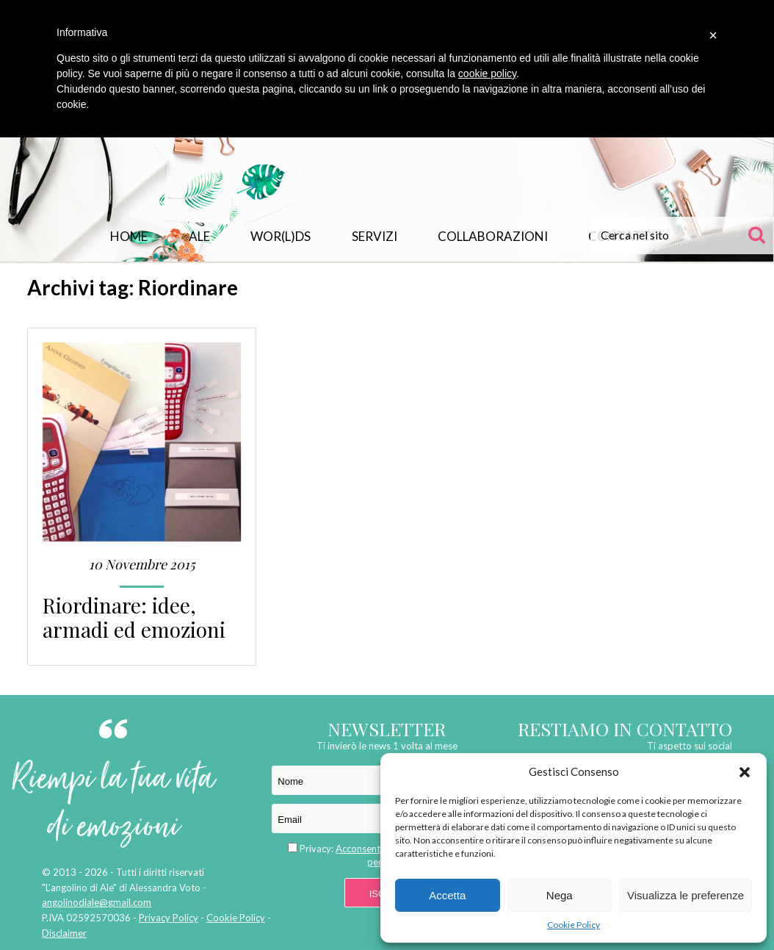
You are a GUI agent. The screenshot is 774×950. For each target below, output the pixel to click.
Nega (559, 895)
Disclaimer (64, 933)
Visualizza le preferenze (685, 895)
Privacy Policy (168, 918)
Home (129, 236)
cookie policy (487, 73)
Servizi (374, 236)
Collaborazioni (493, 236)
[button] (744, 772)
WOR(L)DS (280, 236)
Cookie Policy (573, 924)
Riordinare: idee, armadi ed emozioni (134, 617)
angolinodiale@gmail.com (96, 902)
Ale (199, 236)
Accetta (447, 895)
